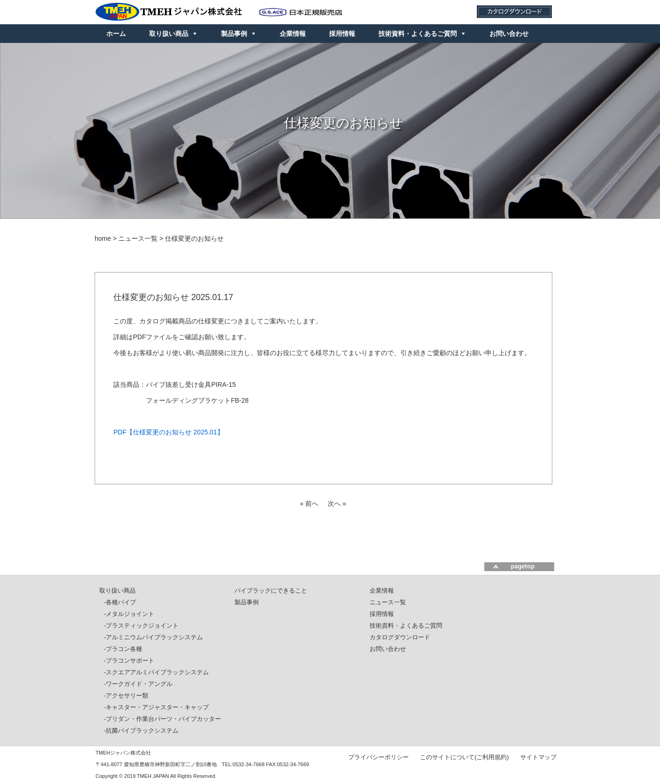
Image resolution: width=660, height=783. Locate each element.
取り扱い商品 (168, 33)
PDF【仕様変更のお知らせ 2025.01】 (168, 432)
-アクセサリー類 (126, 695)
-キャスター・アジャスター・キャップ (156, 707)
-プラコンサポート (129, 660)
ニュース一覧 (388, 602)
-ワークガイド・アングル (138, 683)
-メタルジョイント (129, 613)
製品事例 (234, 33)
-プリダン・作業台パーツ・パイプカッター (162, 718)
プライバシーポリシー (378, 757)
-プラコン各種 (123, 648)
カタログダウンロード (400, 637)
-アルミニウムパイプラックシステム (153, 637)
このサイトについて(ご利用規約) (464, 757)
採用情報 (342, 33)
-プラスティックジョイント (141, 625)
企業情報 (293, 33)
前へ (311, 503)
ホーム (116, 33)
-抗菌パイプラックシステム (141, 730)
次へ (334, 503)
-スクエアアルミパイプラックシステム (156, 672)
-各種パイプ (120, 602)
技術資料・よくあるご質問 (417, 33)
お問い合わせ (509, 33)
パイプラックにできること (270, 590)
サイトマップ (538, 757)
